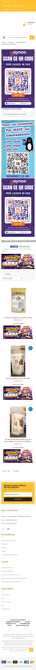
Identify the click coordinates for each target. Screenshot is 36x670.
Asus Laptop (28, 643)
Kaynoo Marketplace (7, 571)
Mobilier (3, 551)
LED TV (26, 649)
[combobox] (21, 37)
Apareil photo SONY (8, 636)
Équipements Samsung (10, 634)
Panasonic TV (24, 647)
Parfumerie (4, 544)
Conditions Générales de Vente (10, 575)
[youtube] (8, 529)
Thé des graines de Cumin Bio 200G (18, 378)
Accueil (3, 42)
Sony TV (4, 647)
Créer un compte (17, 9)
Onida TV (31, 647)
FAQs (2, 605)
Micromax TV (20, 649)
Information (25, 624)
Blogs (27, 622)
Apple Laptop (6, 641)
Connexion (6, 9)
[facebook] (3, 529)
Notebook (29, 644)
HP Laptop (23, 644)
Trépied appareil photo (17, 638)
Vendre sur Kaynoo (18, 6)
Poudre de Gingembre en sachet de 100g (18, 318)
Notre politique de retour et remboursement (13, 578)
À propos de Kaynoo (7, 567)
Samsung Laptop (24, 641)
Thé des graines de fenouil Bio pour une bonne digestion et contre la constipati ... (18, 440)
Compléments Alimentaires (9, 555)
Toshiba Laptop (8, 644)
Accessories (20, 643)
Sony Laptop (12, 643)
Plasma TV (13, 651)
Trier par (4, 278)
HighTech (4, 547)
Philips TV (12, 649)
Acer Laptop (14, 641)
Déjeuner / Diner (20, 42)
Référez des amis (24, 246)
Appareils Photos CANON (25, 634)
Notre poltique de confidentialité (10, 582)
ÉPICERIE (11, 42)
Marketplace (6, 6)
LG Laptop (16, 644)
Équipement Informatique (8, 540)
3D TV (18, 651)
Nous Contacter (6, 602)
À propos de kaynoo (18, 620)
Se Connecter (5, 595)
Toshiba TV (5, 649)
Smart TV (23, 651)
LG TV (17, 647)
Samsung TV (11, 647)
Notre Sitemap (5, 609)
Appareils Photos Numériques (23, 636)
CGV (2, 598)
